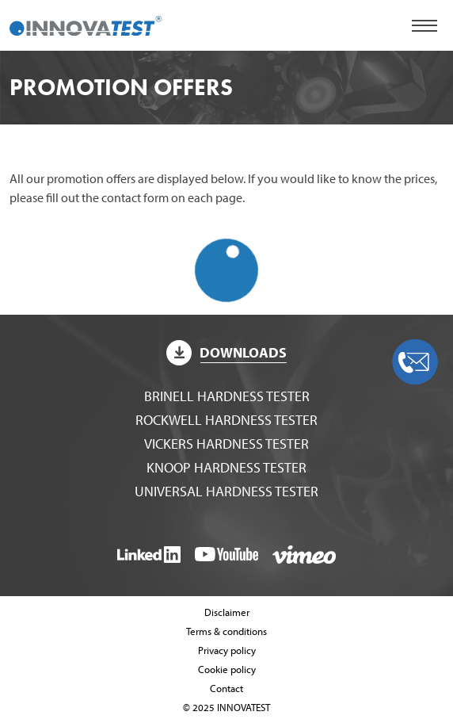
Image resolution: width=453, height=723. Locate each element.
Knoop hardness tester (226, 467)
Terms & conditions (226, 631)
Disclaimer (226, 612)
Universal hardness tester (226, 491)
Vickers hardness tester (226, 443)
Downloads (226, 352)
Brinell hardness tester (227, 396)
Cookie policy (227, 669)
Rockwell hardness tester (226, 420)
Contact (226, 688)
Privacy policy (227, 650)
